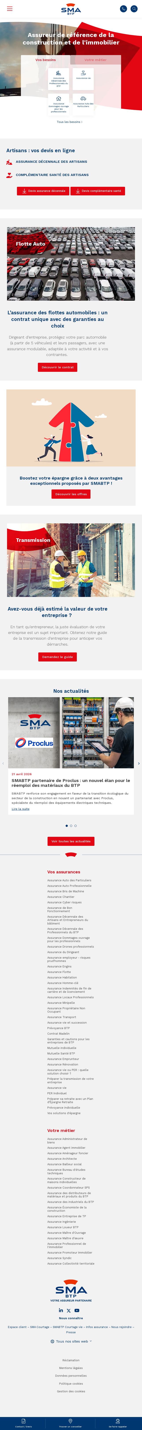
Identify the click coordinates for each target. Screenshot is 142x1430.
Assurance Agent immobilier (66, 1178)
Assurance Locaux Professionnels (70, 1027)
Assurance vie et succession (67, 1052)
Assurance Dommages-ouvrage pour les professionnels (58, 104)
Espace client (17, 1357)
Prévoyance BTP (58, 1058)
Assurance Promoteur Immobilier (69, 1282)
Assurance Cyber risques (64, 932)
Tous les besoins (68, 122)
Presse (71, 1362)
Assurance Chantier (60, 926)
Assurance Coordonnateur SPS (68, 1217)
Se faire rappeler (118, 1426)
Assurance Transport (61, 1047)
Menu (9, 9)
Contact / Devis (23, 1426)
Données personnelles (71, 1406)
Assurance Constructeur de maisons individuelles (66, 1210)
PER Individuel (57, 1123)
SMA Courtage (39, 1357)
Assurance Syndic (59, 1288)
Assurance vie (83, 75)
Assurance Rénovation (62, 1094)
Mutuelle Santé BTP (61, 1083)
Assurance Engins (59, 996)
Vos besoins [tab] (45, 60)
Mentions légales (71, 1398)
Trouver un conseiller (70, 1426)
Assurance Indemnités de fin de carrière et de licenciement (69, 1020)
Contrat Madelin (58, 1063)
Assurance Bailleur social (64, 1194)
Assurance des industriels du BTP (70, 1232)
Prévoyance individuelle (63, 1137)
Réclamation (71, 1390)
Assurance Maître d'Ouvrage (66, 1262)
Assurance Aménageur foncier (67, 1183)
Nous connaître (71, 1348)
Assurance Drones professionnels (70, 976)
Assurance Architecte (62, 1188)
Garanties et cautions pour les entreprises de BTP (68, 1070)
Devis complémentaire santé (101, 191)
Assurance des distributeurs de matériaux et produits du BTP (69, 1224)
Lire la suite (21, 839)
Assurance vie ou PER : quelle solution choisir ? (68, 1101)
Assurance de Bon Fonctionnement (59, 939)
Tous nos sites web (72, 1371)
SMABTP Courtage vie (68, 1357)
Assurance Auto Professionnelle (69, 915)
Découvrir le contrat (58, 397)
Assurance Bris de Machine (65, 921)
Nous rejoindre (121, 1357)
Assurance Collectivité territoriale (70, 1293)
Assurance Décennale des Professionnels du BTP (58, 79)
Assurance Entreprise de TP (66, 1246)
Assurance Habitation (62, 1007)
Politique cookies (71, 1413)
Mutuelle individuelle (61, 1078)
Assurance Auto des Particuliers (83, 101)
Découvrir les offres (71, 524)
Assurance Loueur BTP (63, 1257)
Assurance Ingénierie (61, 1251)
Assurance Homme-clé (62, 1013)
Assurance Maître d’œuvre (65, 1268)
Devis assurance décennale (46, 191)
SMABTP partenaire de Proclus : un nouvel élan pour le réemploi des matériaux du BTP (71, 813)
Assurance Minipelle (61, 1032)
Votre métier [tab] (96, 60)
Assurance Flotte (59, 1002)
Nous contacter (123, 8)
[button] (139, 793)
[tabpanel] (70, 96)
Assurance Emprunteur (63, 1089)
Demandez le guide (57, 687)
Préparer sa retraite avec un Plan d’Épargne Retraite (70, 1130)
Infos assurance (97, 1357)
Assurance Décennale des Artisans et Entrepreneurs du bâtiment (67, 950)
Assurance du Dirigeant (63, 982)
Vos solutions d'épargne (64, 1143)
